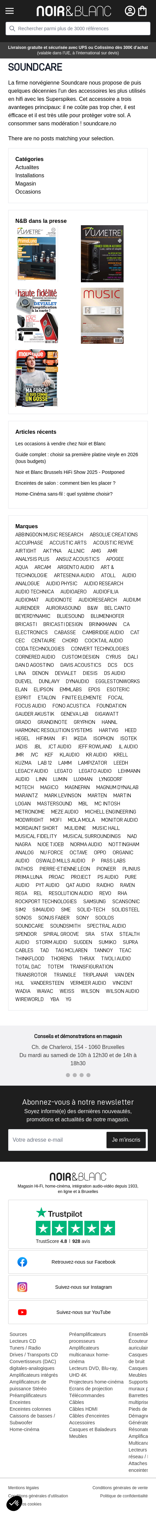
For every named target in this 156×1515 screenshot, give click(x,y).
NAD (132, 836)
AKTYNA (52, 551)
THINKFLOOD (30, 958)
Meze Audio (65, 812)
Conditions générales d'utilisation (38, 1496)
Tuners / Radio (25, 1348)
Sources (18, 1334)
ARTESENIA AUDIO (75, 575)
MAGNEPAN (78, 787)
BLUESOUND (71, 616)
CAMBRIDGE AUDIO (103, 632)
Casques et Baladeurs (92, 1429)
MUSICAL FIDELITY (36, 836)
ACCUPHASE (29, 543)
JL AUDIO (128, 746)
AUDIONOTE (59, 600)
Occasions (28, 192)
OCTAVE (79, 852)
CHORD (70, 640)
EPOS (94, 689)
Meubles (78, 1436)
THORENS (62, 958)
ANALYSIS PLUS (33, 559)
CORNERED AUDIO (35, 657)
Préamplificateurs (28, 1395)
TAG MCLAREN (71, 950)
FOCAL (116, 697)
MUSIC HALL (106, 828)
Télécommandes (86, 1395)
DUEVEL (24, 681)
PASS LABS (113, 860)
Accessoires (82, 1422)
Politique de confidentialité (124, 1496)
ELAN (21, 689)
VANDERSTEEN (48, 983)
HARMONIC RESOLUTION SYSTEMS (54, 730)
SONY (83, 918)
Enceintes (20, 1402)
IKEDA (80, 738)
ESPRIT (23, 697)
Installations (29, 175)
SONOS (24, 918)
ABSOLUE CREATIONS (114, 534)
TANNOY (104, 950)
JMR (20, 755)
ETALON (47, 697)
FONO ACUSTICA (72, 706)
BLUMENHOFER (107, 616)
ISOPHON (104, 738)
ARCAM (43, 567)
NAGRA (23, 844)
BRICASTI (26, 624)
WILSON (90, 991)
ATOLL (109, 575)
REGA (21, 893)
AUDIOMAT (27, 600)
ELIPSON (44, 689)
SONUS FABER (54, 918)
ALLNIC (77, 551)
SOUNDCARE (30, 926)
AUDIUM (132, 600)
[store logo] (74, 11)
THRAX (87, 958)
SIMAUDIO (44, 909)
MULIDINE (76, 828)
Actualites (27, 167)
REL (38, 893)
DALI (133, 657)
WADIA (23, 991)
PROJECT (81, 877)
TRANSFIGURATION (91, 966)
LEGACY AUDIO (32, 771)
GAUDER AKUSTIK (35, 714)
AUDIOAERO (74, 591)
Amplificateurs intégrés (34, 1375)
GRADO (23, 722)
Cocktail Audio (104, 640)
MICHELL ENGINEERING (110, 812)
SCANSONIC (126, 901)
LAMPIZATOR (93, 763)
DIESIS (91, 673)
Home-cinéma (24, 1429)
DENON (40, 673)
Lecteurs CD (23, 1341)
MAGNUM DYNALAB (117, 787)
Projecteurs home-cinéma (96, 1382)
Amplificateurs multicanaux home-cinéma (89, 1354)
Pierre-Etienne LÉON (65, 869)
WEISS (67, 991)
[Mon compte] (130, 10)
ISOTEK (128, 738)
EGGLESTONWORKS (118, 681)
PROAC (57, 877)
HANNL (109, 722)
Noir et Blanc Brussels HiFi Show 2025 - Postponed (70, 472)
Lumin (60, 779)
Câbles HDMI (83, 1409)
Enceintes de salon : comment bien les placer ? (65, 483)
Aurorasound (64, 608)
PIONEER (107, 869)
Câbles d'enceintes (89, 1416)
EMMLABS (71, 689)
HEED (131, 730)
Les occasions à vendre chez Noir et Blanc (60, 443)
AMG (96, 551)
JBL (38, 746)
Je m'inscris (126, 1140)
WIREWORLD (30, 999)
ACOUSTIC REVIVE (113, 543)
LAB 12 (45, 763)
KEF (49, 755)
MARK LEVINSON (63, 795)
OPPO (100, 852)
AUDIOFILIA (105, 591)
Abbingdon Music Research (49, 534)
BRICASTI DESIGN (63, 624)
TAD (45, 950)
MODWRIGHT (30, 820)
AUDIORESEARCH (98, 600)
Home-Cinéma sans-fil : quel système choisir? (64, 494)
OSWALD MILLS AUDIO (61, 860)
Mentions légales (23, 1487)
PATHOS (24, 869)
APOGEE (115, 559)
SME (66, 909)
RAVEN (127, 885)
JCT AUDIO (60, 746)
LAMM (65, 763)
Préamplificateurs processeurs (87, 1338)
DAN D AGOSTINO (35, 665)
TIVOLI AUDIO (116, 958)
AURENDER (28, 608)
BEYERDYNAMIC (33, 616)
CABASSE (65, 632)
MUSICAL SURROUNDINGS (92, 836)
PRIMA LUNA (29, 877)
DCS (113, 665)
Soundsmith (66, 926)
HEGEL (23, 738)
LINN (42, 779)
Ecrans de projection (91, 1388)
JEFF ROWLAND (95, 746)
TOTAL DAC (28, 966)
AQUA (22, 567)
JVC (34, 755)
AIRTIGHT (26, 551)
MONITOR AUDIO (119, 820)
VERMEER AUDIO (88, 983)
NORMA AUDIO (86, 844)
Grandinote (53, 722)
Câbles (76, 1402)
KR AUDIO (97, 755)
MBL (84, 803)
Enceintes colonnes (30, 1409)
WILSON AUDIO (122, 991)
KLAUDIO (70, 755)
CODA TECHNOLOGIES (40, 649)
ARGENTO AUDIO (76, 567)
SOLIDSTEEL (126, 909)
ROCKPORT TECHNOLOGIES (46, 901)
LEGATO (64, 771)
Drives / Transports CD (34, 1354)
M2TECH (25, 787)
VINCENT (123, 983)
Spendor (26, 934)
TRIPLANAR (96, 975)
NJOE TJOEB (51, 844)
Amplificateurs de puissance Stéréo (28, 1385)
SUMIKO (108, 942)
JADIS (22, 746)
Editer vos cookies (24, 1504)
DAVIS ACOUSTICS (81, 665)
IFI (64, 738)
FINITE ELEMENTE (82, 697)
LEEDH (121, 763)
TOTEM (56, 966)
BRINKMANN (103, 624)
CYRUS (114, 657)
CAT (135, 632)
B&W (93, 608)
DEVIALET (66, 673)
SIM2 (21, 909)
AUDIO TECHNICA (35, 591)
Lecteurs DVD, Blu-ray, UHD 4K (93, 1372)
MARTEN (98, 795)
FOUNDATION (111, 706)
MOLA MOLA (82, 820)
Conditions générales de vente (120, 1487)
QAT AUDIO (78, 885)
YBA (55, 999)
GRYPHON (85, 722)
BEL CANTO (117, 608)
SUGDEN (83, 942)
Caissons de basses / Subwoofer (32, 1419)
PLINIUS (131, 869)
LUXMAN (84, 779)
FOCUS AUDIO (31, 706)
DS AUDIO (114, 673)
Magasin (25, 183)
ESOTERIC (118, 689)
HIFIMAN (46, 738)
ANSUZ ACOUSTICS (78, 559)
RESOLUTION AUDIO (71, 893)
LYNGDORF (111, 779)
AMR (112, 551)
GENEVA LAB (75, 714)
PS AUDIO (108, 877)
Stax (107, 934)
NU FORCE (52, 852)
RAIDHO (106, 885)
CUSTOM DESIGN (81, 657)
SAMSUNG (95, 901)
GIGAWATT (107, 714)
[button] (14, 1503)
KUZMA (23, 763)
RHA (122, 893)
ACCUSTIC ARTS (68, 543)
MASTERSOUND (55, 803)
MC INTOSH (107, 803)
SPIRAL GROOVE (61, 934)
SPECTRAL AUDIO (106, 926)
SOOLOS (104, 918)
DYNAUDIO (78, 681)
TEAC (125, 950)
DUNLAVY (49, 681)
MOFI (56, 820)
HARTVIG (109, 730)
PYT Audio (48, 885)
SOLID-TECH (91, 909)
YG (68, 999)
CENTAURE (44, 640)
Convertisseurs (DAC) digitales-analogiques (33, 1365)
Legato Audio (96, 771)
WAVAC (45, 991)
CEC (20, 640)
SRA (90, 934)
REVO (105, 893)
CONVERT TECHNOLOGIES (100, 649)
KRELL (121, 755)
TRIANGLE (65, 975)
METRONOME (30, 812)
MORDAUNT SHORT (37, 828)
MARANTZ (27, 795)
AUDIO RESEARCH (103, 583)
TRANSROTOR (31, 975)
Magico (49, 787)
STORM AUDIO (52, 942)
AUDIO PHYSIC (62, 583)
